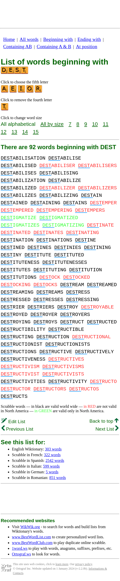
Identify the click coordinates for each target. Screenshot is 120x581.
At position (86, 46)
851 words (57, 478)
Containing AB (17, 46)
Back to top (104, 421)
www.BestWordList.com (31, 537)
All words (29, 39)
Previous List (17, 429)
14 (25, 132)
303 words (53, 449)
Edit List (13, 421)
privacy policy (83, 564)
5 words (52, 472)
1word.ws (20, 548)
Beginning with (58, 39)
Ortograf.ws (21, 554)
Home (9, 39)
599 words (51, 466)
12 (3, 132)
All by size (52, 124)
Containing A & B (54, 46)
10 (95, 124)
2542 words (55, 460)
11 (105, 124)
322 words (52, 455)
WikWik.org (30, 527)
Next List (107, 429)
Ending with (89, 39)
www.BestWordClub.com (32, 543)
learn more (62, 564)
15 (35, 132)
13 (14, 132)
